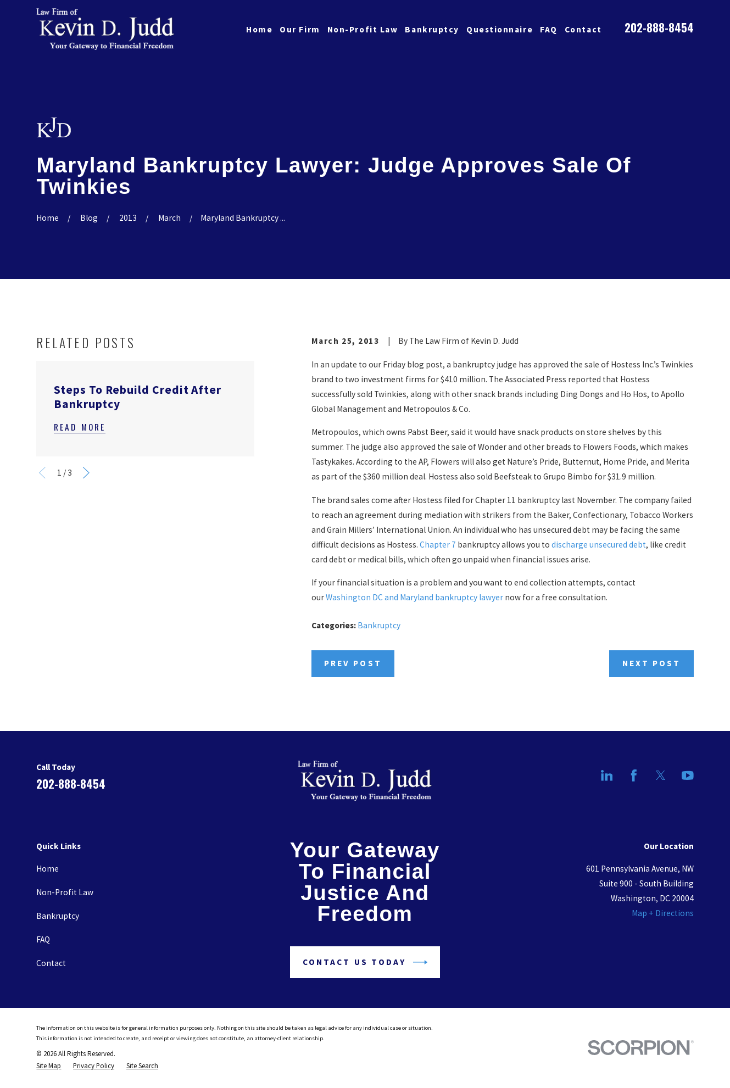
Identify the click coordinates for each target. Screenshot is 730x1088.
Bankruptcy (379, 625)
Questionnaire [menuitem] (499, 29)
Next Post (651, 663)
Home (47, 868)
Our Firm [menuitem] (300, 29)
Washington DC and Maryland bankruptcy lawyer (414, 597)
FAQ (43, 939)
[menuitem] (48, 1066)
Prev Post (353, 663)
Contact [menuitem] (583, 29)
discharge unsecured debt (598, 544)
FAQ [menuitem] (549, 29)
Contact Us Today (365, 962)
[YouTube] (688, 775)
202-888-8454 (659, 27)
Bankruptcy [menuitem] (432, 29)
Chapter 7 (438, 544)
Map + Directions (663, 913)
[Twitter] (661, 775)
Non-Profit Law (64, 892)
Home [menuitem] (259, 29)
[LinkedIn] (607, 775)
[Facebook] (634, 775)
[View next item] (86, 473)
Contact (51, 963)
